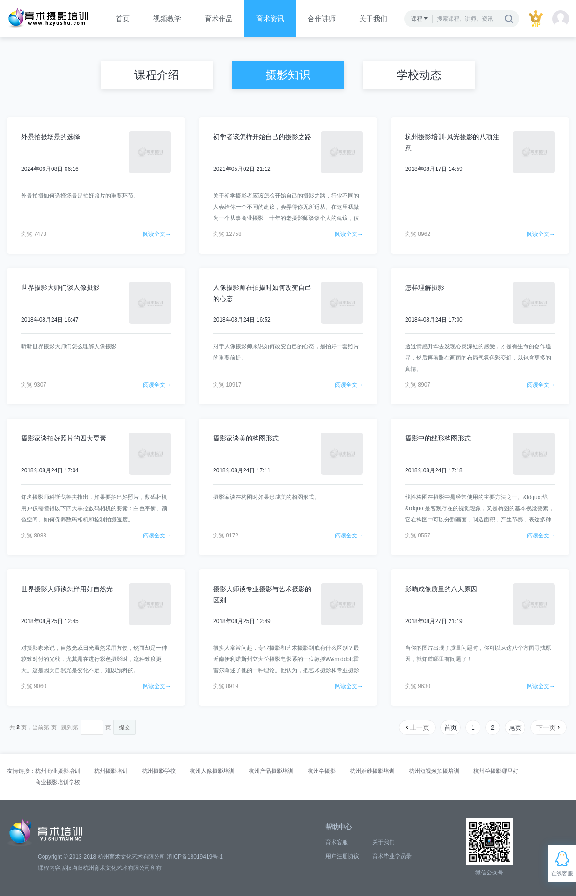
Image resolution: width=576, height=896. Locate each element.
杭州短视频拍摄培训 (434, 771)
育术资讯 (270, 18)
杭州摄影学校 (159, 771)
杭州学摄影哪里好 (495, 771)
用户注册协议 (342, 856)
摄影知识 (288, 74)
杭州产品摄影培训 (271, 771)
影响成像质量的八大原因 (441, 589)
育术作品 (219, 18)
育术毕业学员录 (392, 856)
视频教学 (167, 18)
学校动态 (419, 74)
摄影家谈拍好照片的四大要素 (63, 438)
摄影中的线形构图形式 (438, 438)
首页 (123, 18)
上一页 (416, 727)
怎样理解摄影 (424, 287)
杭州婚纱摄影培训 (372, 771)
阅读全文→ (157, 234)
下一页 (548, 727)
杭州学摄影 (322, 771)
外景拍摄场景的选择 (50, 136)
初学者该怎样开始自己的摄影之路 (262, 136)
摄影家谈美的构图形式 (246, 438)
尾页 (515, 727)
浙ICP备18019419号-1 (195, 856)
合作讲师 (322, 18)
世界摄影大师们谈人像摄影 (60, 287)
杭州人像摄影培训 (212, 771)
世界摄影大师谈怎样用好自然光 (67, 589)
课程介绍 (156, 74)
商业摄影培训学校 (57, 782)
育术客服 (336, 842)
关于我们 (373, 18)
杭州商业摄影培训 (57, 771)
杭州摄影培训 (111, 771)
